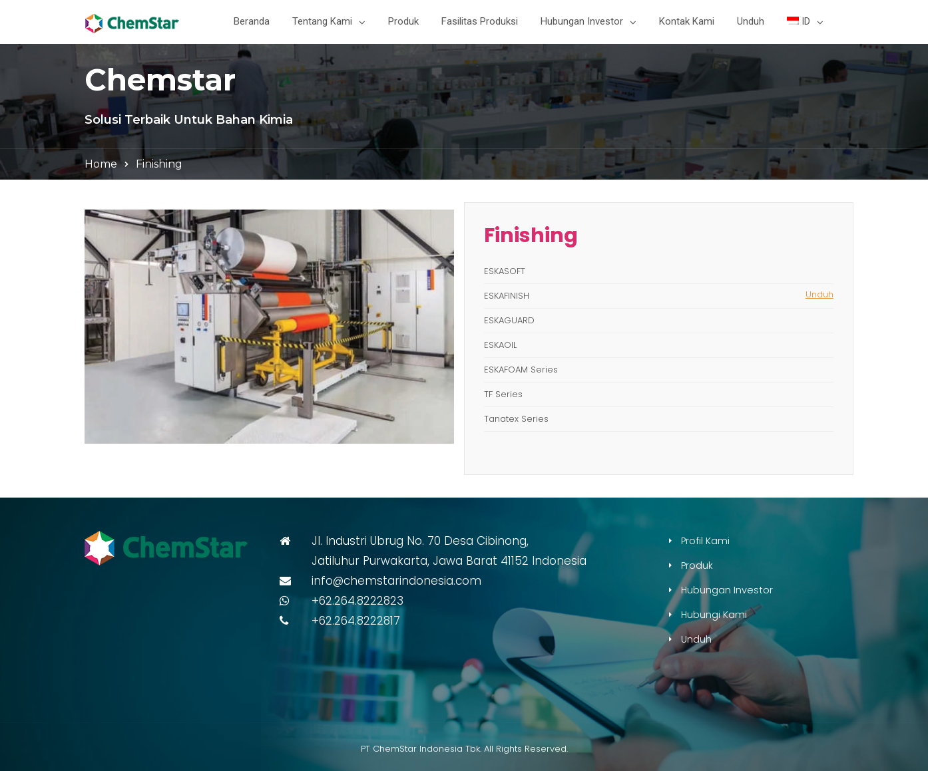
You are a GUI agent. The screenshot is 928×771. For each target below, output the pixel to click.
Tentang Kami (322, 21)
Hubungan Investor (582, 21)
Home (101, 164)
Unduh (750, 21)
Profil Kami (705, 540)
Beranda (252, 21)
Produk (403, 21)
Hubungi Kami (714, 614)
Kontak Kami (686, 21)
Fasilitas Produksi (479, 21)
